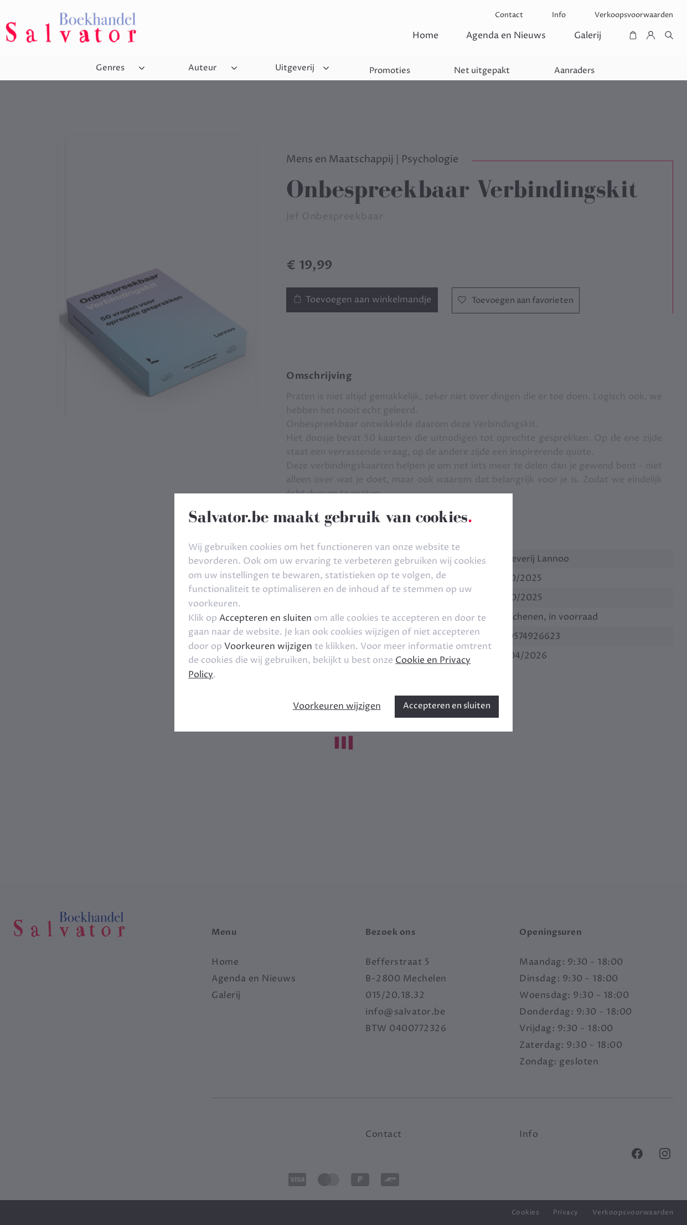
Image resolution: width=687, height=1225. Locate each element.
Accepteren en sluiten (446, 706)
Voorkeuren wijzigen (337, 706)
